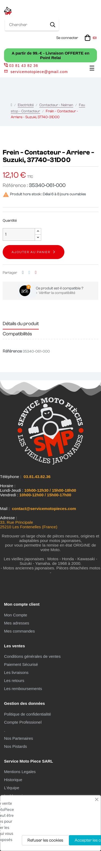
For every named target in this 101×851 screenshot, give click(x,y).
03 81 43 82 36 (21, 65)
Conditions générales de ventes (32, 656)
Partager (23, 272)
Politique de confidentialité (27, 714)
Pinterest (36, 272)
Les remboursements (23, 688)
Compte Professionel (22, 722)
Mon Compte (15, 615)
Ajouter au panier (31, 252)
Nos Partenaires (18, 738)
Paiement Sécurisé (21, 664)
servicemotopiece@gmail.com (39, 72)
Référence (12, 351)
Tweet (29, 272)
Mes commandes (19, 631)
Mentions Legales (20, 771)
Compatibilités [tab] (17, 334)
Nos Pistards (15, 746)
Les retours (14, 680)
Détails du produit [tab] (21, 323)
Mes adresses (16, 623)
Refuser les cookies (45, 840)
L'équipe (11, 787)
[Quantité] (19, 234)
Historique (13, 779)
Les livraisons (16, 672)
